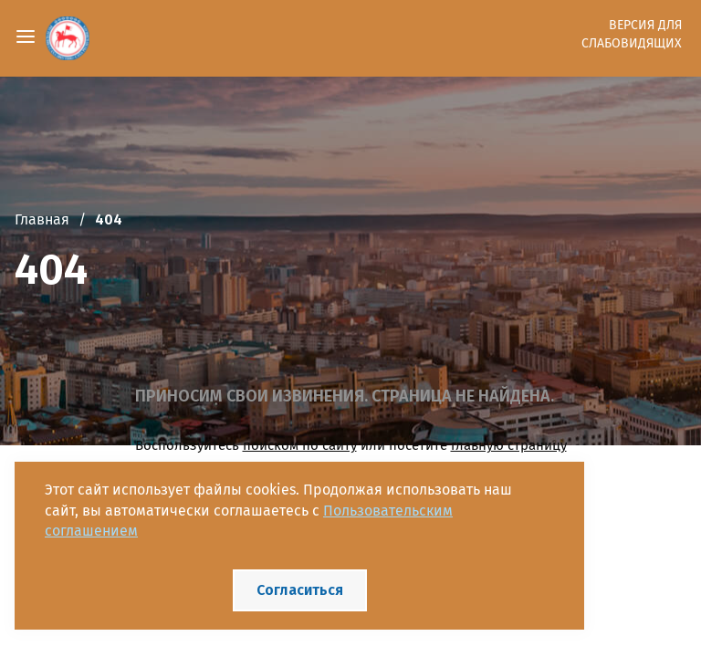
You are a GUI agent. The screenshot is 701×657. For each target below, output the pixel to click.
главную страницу (509, 445)
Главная (42, 219)
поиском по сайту (300, 445)
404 (108, 219)
